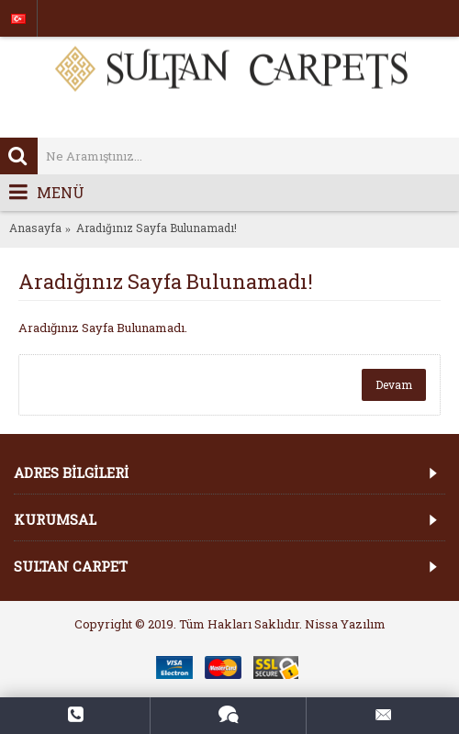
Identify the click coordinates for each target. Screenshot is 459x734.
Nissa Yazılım (345, 624)
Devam (393, 384)
